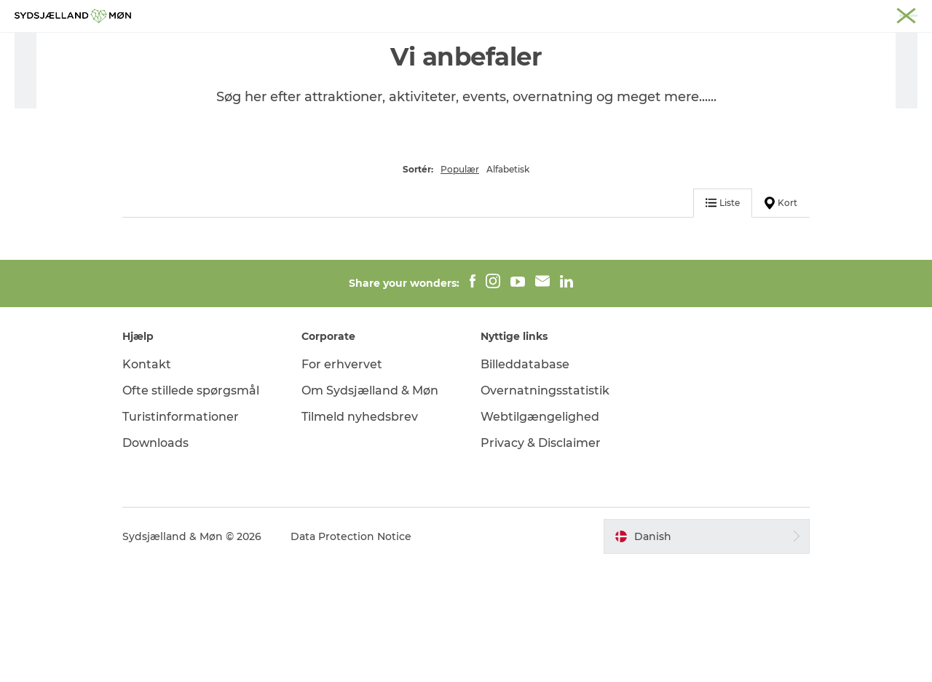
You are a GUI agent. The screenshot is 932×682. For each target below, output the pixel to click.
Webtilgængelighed (540, 534)
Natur (368, 47)
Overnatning (160, 93)
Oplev (315, 47)
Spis (621, 47)
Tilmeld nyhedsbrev (359, 534)
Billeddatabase (525, 482)
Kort (781, 320)
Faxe (769, 14)
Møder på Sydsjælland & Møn (855, 14)
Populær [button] (460, 286)
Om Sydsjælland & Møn (369, 508)
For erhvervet (341, 482)
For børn (430, 47)
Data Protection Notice (351, 653)
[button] (707, 653)
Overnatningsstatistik (545, 508)
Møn (568, 14)
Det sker (499, 47)
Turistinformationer (180, 534)
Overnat (566, 47)
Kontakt (146, 482)
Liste (723, 319)
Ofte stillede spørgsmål (190, 508)
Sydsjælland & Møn (504, 14)
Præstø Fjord (717, 14)
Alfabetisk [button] (507, 286)
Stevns (660, 14)
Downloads (155, 560)
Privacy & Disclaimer (541, 560)
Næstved (612, 14)
